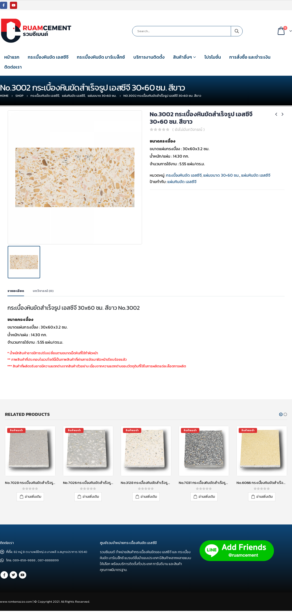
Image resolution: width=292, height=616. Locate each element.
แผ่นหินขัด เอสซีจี (255, 175)
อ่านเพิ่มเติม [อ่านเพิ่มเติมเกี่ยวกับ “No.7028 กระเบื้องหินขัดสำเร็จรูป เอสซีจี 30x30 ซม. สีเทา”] (33, 496)
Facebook (4, 581)
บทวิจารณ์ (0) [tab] (43, 290)
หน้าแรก (11, 57)
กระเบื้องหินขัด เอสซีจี (48, 57)
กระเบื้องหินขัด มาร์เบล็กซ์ (101, 57)
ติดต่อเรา (13, 67)
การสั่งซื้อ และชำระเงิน (249, 57)
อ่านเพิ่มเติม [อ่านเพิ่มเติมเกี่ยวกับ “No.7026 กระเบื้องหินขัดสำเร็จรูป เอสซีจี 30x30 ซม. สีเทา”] (91, 496)
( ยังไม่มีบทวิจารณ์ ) (188, 129)
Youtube (22, 581)
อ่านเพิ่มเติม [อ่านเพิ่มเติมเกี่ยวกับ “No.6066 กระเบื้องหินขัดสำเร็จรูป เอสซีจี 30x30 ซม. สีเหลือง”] (264, 496)
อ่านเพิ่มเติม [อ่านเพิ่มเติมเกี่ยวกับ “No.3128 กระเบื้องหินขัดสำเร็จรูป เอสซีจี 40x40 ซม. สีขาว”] (149, 496)
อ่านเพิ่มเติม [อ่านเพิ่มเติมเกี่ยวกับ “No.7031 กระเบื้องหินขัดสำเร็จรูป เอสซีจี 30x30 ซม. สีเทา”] (207, 496)
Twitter (13, 581)
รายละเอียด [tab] (15, 290)
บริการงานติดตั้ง (149, 57)
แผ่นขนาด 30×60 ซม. (221, 175)
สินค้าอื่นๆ (182, 57)
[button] (281, 414)
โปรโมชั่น (212, 57)
